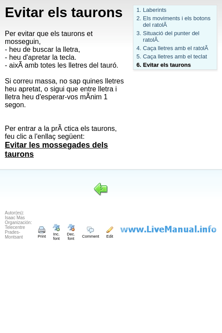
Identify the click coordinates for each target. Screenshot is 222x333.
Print (42, 234)
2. (138, 18)
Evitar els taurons (167, 65)
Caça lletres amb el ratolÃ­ (175, 48)
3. (138, 33)
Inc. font (56, 234)
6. (138, 65)
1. (138, 10)
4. (138, 48)
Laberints (154, 10)
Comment (90, 234)
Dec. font (71, 234)
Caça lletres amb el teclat (175, 56)
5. (138, 56)
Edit (109, 234)
